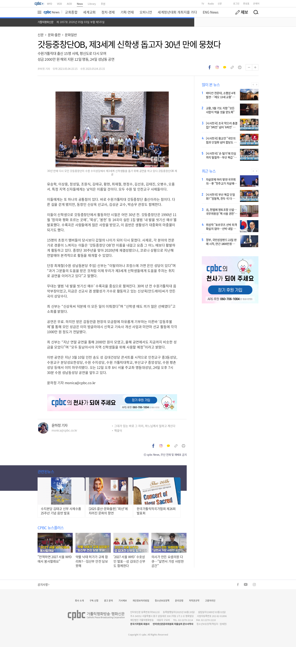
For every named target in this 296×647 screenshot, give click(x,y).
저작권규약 (194, 600)
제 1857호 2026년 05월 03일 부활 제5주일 (80, 22)
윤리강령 (179, 600)
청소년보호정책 (162, 600)
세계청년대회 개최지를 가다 (177, 12)
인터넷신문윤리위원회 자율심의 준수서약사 (173, 623)
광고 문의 (108, 600)
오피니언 (146, 12)
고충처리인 (210, 600)
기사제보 (123, 600)
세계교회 (89, 12)
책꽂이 (118, 430)
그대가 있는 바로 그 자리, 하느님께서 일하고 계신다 (144, 426)
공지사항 (43, 584)
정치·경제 (108, 12)
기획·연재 (127, 12)
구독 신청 (93, 600)
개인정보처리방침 (141, 600)
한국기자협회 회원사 (140, 623)
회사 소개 (79, 600)
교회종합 (71, 12)
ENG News (210, 12)
